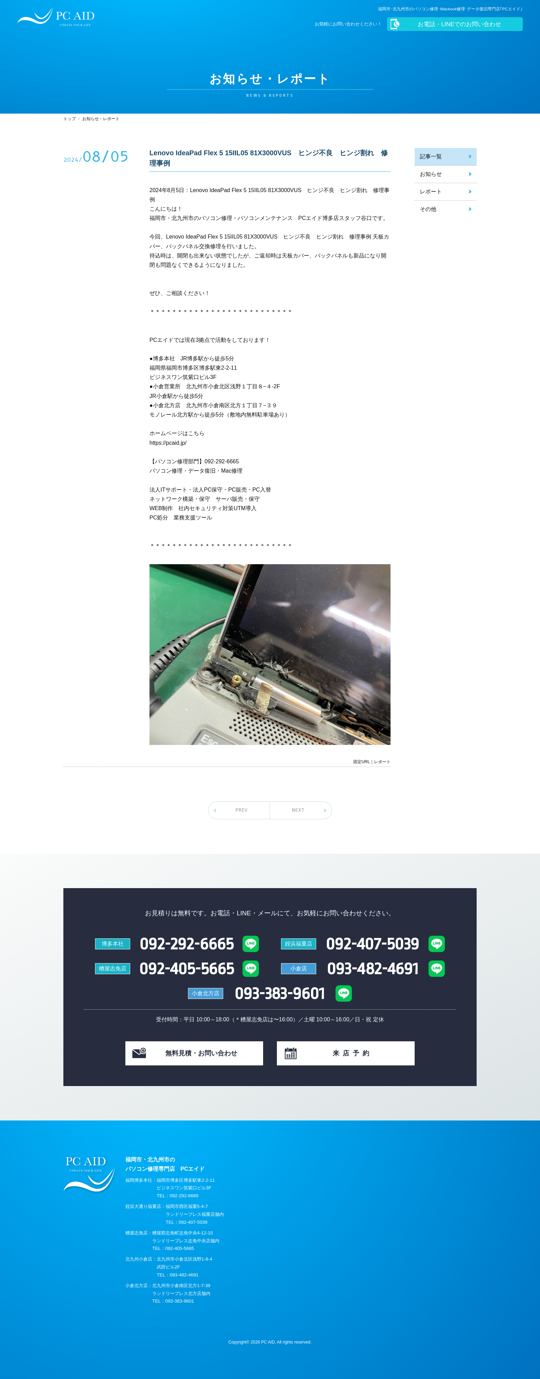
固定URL (361, 761)
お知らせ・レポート (101, 118)
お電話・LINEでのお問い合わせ (458, 24)
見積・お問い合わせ (201, 1053)
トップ (69, 118)
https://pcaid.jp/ (168, 443)
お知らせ (431, 174)
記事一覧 (431, 156)
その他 (428, 209)
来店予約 (353, 1053)
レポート (431, 191)
